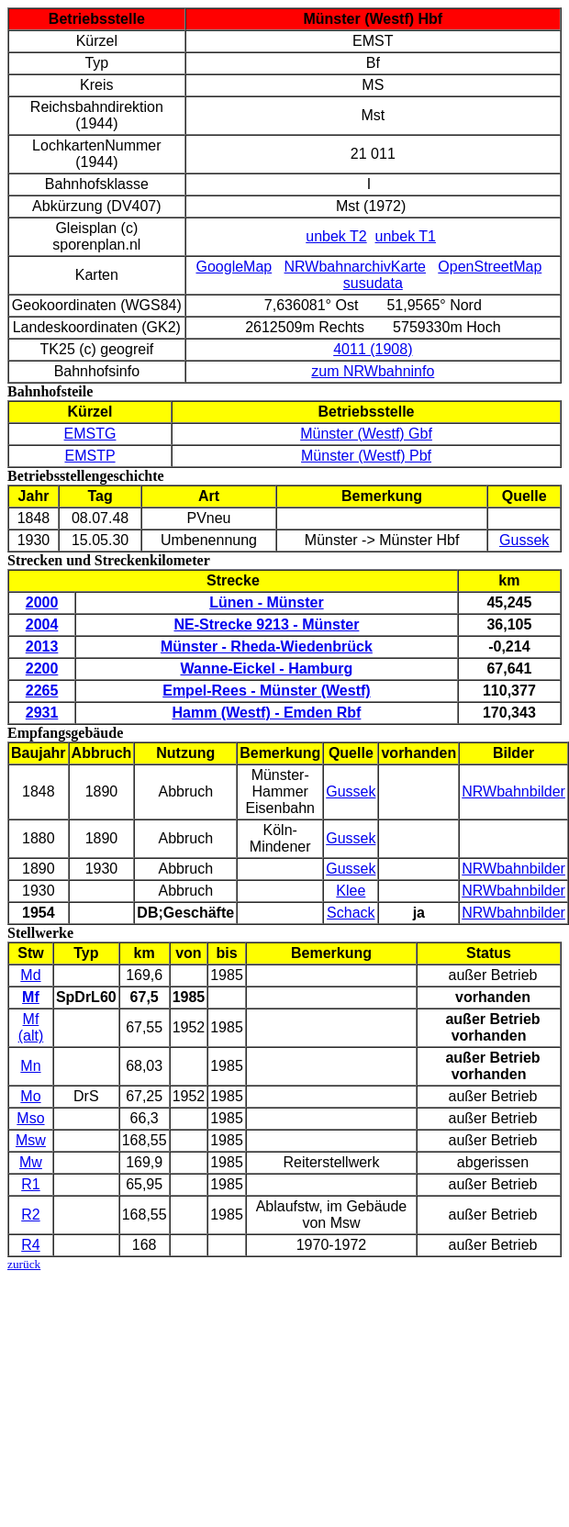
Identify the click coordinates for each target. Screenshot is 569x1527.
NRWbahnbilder (513, 791)
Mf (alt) (31, 1027)
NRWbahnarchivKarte (355, 266)
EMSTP (89, 455)
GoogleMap (233, 266)
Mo (30, 1096)
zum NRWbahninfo (372, 371)
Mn (30, 1066)
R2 (30, 1214)
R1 (30, 1184)
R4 (30, 1245)
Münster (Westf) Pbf (366, 455)
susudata (373, 283)
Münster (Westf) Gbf (366, 433)
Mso (30, 1118)
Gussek (524, 540)
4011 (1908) (372, 349)
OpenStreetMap (489, 266)
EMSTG (90, 433)
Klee (350, 890)
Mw (30, 1162)
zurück (23, 1264)
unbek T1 (405, 236)
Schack (350, 912)
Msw (31, 1140)
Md (30, 975)
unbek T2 (336, 236)
